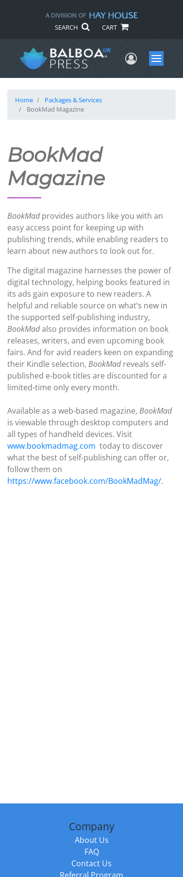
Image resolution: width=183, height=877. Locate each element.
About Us (92, 840)
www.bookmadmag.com (51, 445)
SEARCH (72, 27)
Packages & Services (73, 99)
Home (24, 99)
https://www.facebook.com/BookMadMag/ (84, 481)
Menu (157, 58)
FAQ (91, 851)
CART (115, 27)
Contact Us (91, 863)
